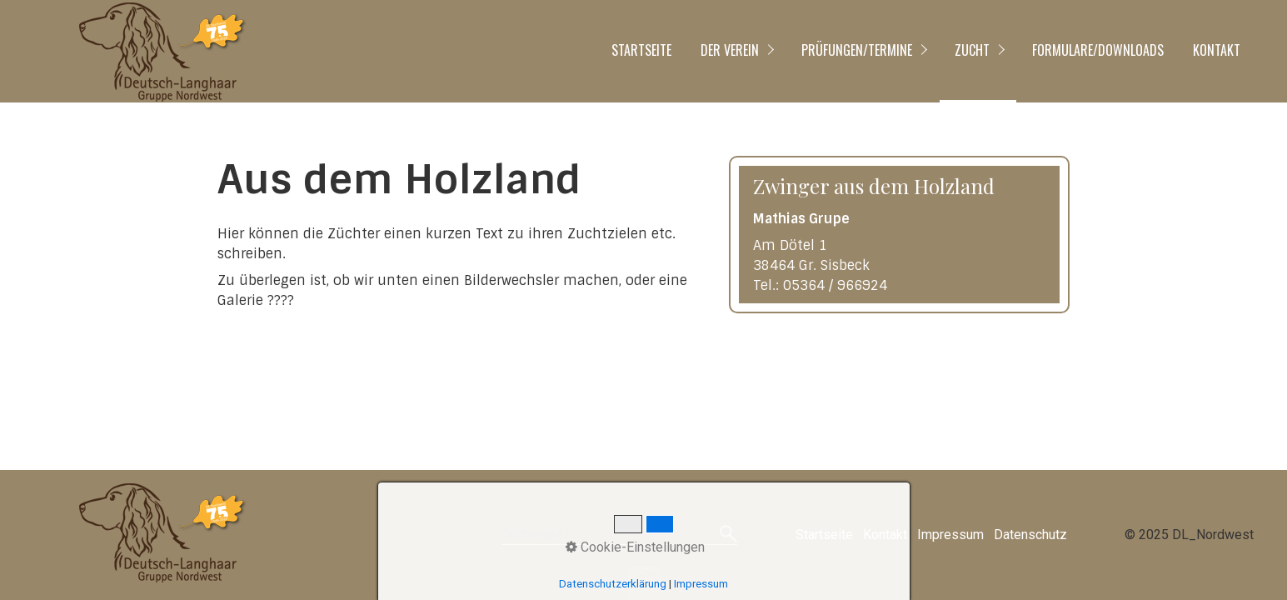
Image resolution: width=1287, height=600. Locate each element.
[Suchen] (728, 535)
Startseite (641, 50)
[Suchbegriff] (619, 535)
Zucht (972, 50)
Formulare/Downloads (1098, 50)
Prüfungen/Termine (856, 50)
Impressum (950, 534)
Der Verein (730, 50)
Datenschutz (1030, 534)
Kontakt (1216, 50)
